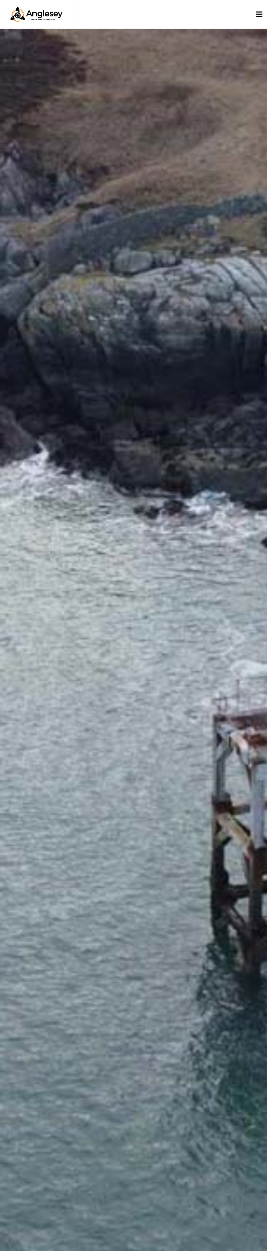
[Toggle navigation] (259, 14)
